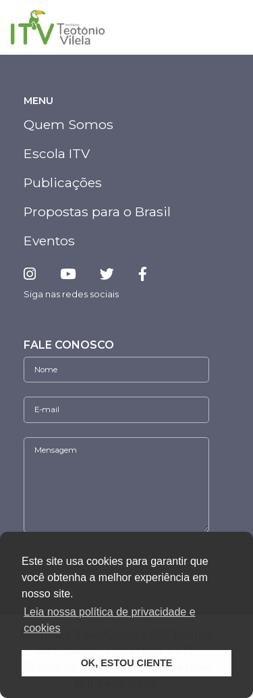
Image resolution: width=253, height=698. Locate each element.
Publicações (63, 182)
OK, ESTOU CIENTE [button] (127, 662)
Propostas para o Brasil (97, 211)
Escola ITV (57, 153)
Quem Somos (68, 124)
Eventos (49, 240)
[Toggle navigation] (227, 28)
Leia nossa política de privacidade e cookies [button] (109, 620)
